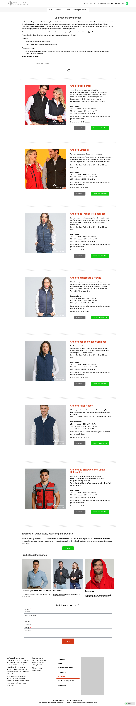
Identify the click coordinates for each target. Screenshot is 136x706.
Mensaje (27, 628)
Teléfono (27, 622)
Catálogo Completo (81, 10)
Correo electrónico (30, 615)
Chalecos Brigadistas (66, 681)
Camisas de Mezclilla (65, 668)
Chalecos (61, 677)
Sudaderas (62, 685)
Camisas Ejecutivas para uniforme (36, 591)
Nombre (27, 609)
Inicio (50, 10)
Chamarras (62, 672)
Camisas (59, 10)
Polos (68, 10)
